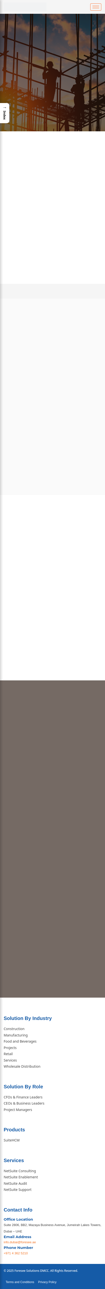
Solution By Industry (28, 1018)
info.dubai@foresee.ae (20, 1242)
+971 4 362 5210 (16, 1253)
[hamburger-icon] (95, 7)
